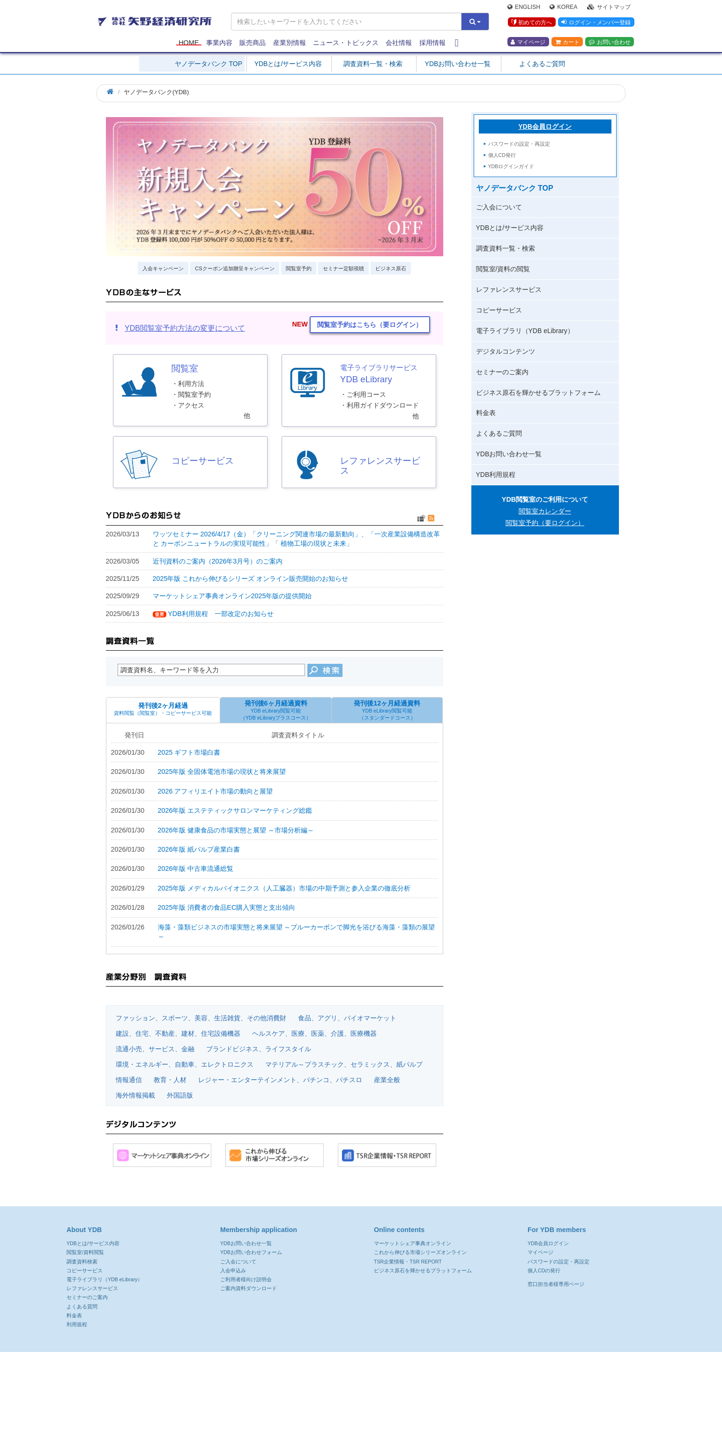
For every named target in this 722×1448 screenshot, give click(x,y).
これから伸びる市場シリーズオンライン (420, 1252)
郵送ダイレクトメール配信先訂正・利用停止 (330, 1408)
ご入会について (499, 207)
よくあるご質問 (542, 63)
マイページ (528, 42)
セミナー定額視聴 (343, 268)
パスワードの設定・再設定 (519, 144)
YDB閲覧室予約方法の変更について (185, 328)
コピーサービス (499, 310)
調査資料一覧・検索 (372, 63)
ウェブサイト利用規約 (228, 1408)
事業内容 (219, 43)
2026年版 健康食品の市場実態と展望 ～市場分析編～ (236, 830)
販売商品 (252, 43)
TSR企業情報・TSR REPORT (408, 1261)
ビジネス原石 (390, 268)
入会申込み (233, 1270)
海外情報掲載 (135, 1095)
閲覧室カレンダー (545, 511)
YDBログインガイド (511, 166)
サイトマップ (609, 7)
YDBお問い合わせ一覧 (458, 63)
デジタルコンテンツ (505, 351)
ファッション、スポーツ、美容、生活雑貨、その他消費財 (201, 1018)
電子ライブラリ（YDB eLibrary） (525, 330)
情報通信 (129, 1080)
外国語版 (180, 1095)
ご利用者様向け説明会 (246, 1279)
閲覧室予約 (299, 268)
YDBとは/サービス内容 (288, 63)
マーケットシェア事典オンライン (412, 1243)
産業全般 (387, 1080)
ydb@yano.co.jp (473, 1378)
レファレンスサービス (509, 289)
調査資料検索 (82, 1261)
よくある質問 (82, 1306)
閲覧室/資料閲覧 (85, 1252)
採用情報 (432, 43)
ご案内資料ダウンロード (248, 1288)
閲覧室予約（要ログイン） (545, 523)
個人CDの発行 (544, 1270)
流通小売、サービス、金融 (155, 1049)
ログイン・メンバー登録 (596, 23)
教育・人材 (170, 1080)
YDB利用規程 (496, 474)
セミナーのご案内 (502, 372)
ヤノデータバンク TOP (208, 63)
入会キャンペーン (163, 268)
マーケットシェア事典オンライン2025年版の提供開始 (232, 596)
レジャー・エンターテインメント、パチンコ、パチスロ (280, 1080)
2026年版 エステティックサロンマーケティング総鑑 (235, 810)
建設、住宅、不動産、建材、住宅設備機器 (178, 1033)
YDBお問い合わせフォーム (251, 1252)
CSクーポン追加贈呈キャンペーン (234, 268)
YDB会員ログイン (545, 126)
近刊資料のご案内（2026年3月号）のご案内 (218, 561)
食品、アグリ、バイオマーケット (347, 1018)
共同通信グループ (530, 1408)
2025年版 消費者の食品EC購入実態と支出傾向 (227, 907)
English (523, 7)
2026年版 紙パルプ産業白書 (199, 849)
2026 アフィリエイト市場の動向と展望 (215, 791)
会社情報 (399, 43)
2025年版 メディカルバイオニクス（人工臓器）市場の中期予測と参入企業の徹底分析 (284, 888)
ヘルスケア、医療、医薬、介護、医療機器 (314, 1033)
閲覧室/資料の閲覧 (503, 269)
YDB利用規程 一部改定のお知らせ (220, 613)
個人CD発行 (502, 155)
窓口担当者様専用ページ (556, 1284)
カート (567, 42)
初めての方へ (531, 23)
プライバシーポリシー (154, 1408)
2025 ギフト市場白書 (189, 752)
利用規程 (77, 1324)
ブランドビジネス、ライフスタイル (258, 1049)
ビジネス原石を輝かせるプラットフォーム (538, 392)
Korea (563, 7)
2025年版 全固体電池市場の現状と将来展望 (222, 771)
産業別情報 (289, 43)
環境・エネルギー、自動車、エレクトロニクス (184, 1064)
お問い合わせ (610, 42)
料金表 (486, 412)
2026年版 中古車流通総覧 (196, 868)
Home (189, 43)
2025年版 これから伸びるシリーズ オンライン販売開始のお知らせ (251, 578)
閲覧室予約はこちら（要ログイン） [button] (369, 324)
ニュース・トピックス (346, 43)
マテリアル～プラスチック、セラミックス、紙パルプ (344, 1064)
